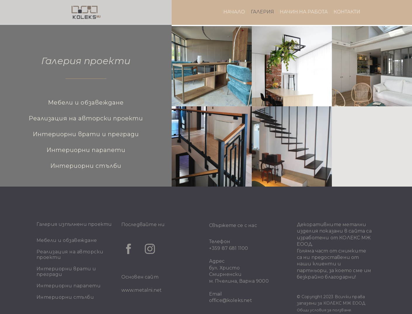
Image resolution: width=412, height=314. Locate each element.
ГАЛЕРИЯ (262, 4)
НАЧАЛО (234, 4)
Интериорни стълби (85, 165)
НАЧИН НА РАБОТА (304, 4)
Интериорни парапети (85, 149)
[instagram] (150, 249)
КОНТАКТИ (347, 4)
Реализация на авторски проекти (86, 118)
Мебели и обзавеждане (86, 102)
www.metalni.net (141, 290)
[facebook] (128, 249)
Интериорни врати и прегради (86, 134)
